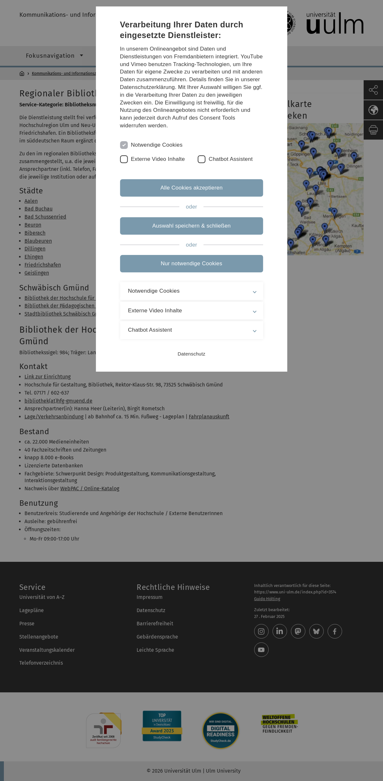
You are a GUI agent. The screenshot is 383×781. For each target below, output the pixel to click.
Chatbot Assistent (231, 159)
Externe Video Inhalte (158, 159)
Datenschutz (191, 353)
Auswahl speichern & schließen (191, 226)
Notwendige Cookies (157, 145)
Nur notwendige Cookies (191, 263)
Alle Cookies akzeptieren (191, 188)
